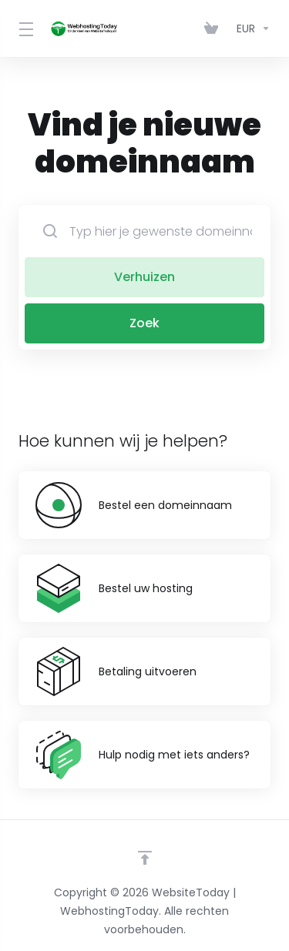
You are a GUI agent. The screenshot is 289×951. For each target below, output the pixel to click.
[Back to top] (145, 858)
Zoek (144, 323)
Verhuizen (144, 277)
